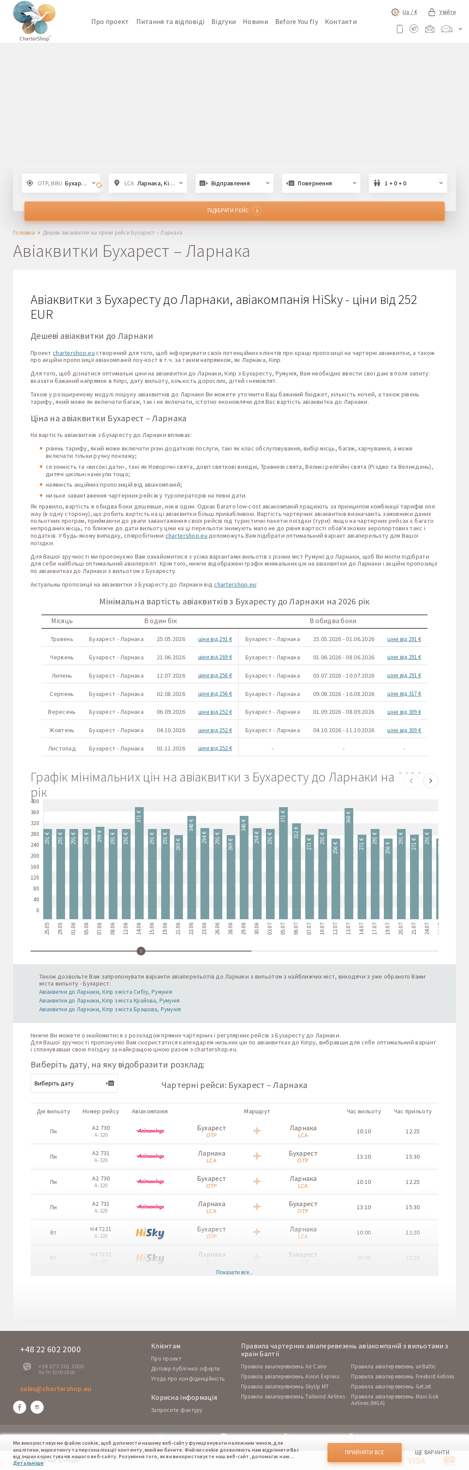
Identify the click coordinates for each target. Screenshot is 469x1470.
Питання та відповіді (170, 21)
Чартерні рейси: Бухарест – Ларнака (235, 1084)
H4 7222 (100, 1254)
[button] (411, 780)
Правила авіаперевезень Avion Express (290, 1376)
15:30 (413, 1156)
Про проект (110, 21)
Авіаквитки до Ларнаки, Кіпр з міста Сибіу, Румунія (105, 992)
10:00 (364, 1232)
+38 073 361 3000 (61, 1366)
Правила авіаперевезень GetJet (391, 1386)
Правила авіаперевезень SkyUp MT (285, 1386)
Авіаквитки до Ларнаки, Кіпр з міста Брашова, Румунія (110, 1009)
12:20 (413, 1232)
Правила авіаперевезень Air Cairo (284, 1366)
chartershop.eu (74, 353)
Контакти (341, 21)
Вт (53, 1232)
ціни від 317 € (404, 693)
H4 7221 (100, 1229)
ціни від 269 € (215, 657)
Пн (53, 1131)
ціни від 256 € (215, 675)
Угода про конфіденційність (188, 1378)
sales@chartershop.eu (56, 1388)
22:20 (413, 1258)
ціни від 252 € (215, 712)
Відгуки (223, 21)
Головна (24, 233)
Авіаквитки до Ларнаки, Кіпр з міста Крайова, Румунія (109, 1000)
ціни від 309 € (404, 712)
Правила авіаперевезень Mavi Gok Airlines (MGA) (394, 1400)
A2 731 (101, 1153)
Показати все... (234, 1272)
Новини (255, 21)
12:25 (413, 1131)
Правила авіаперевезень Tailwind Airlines (293, 1396)
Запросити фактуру (177, 1410)
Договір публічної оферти (185, 1368)
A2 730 (101, 1128)
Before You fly (296, 21)
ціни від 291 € (215, 639)
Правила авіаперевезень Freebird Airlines (402, 1376)
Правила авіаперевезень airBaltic (393, 1366)
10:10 (364, 1131)
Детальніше (28, 1463)
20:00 (364, 1258)
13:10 (364, 1156)
